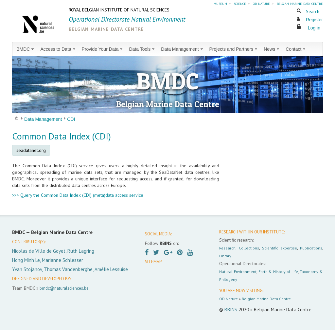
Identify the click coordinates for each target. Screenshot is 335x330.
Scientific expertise (279, 248)
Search (312, 11)
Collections (249, 248)
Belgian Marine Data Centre (266, 298)
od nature (261, 3)
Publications (311, 248)
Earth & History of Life (278, 271)
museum (220, 3)
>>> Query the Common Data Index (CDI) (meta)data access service (77, 195)
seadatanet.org (31, 150)
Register (314, 19)
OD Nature (228, 298)
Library (225, 255)
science (240, 3)
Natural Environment (237, 271)
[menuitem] (26, 49)
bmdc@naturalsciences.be (64, 288)
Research (227, 248)
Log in (314, 27)
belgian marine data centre (300, 3)
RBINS (230, 309)
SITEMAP (153, 262)
